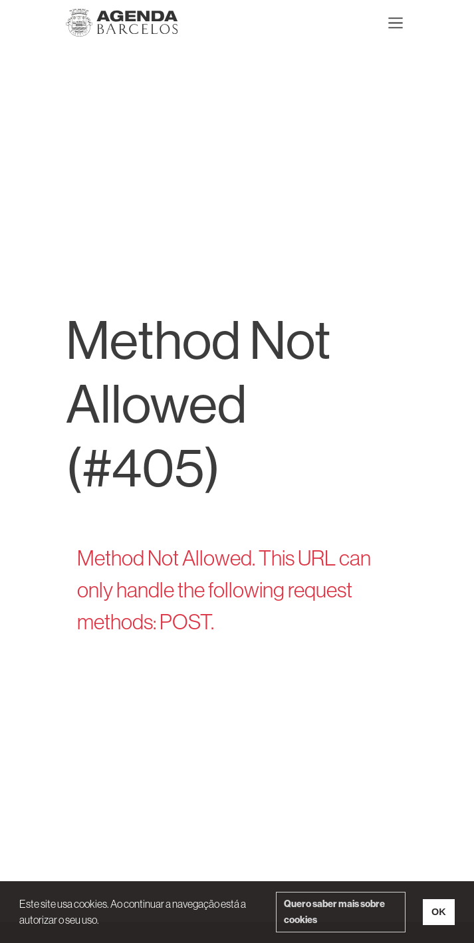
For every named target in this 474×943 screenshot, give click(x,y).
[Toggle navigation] (395, 22)
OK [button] (438, 911)
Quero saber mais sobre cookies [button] (334, 912)
